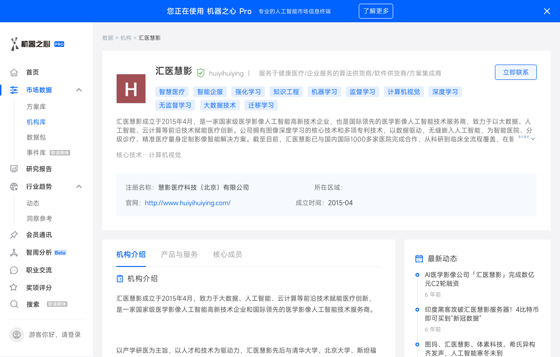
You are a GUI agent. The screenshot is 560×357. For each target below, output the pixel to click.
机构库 (36, 122)
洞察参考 (39, 218)
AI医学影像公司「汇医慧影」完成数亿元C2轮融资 (479, 279)
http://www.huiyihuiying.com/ (188, 203)
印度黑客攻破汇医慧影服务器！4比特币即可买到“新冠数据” (482, 314)
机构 (126, 38)
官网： (135, 203)
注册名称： (141, 187)
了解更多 (376, 11)
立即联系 (516, 72)
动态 (33, 203)
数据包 (36, 137)
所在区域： (330, 187)
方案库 (36, 107)
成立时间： (312, 203)
